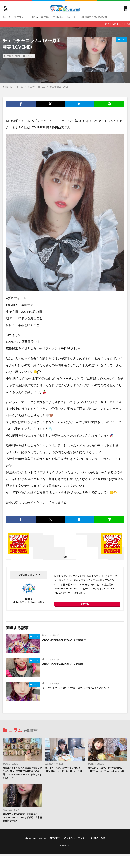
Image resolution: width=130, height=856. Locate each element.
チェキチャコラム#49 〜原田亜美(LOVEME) (48, 87)
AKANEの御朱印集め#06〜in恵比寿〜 (65, 663)
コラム (38, 17)
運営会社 (55, 839)
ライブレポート (23, 17)
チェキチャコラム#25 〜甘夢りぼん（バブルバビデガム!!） (78, 687)
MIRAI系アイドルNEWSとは (106, 17)
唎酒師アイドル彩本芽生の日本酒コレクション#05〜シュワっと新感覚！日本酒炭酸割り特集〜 (22, 819)
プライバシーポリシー (75, 839)
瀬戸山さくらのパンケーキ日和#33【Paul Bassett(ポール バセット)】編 (64, 772)
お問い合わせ (98, 839)
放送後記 (50, 17)
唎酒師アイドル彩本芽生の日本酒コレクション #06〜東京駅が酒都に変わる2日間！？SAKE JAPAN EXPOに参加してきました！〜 (22, 773)
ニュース (7, 17)
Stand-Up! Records (35, 839)
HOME (8, 87)
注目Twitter (65, 17)
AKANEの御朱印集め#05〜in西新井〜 (65, 639)
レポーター (82, 17)
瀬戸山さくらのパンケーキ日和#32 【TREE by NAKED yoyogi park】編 (107, 770)
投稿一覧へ (86, 603)
